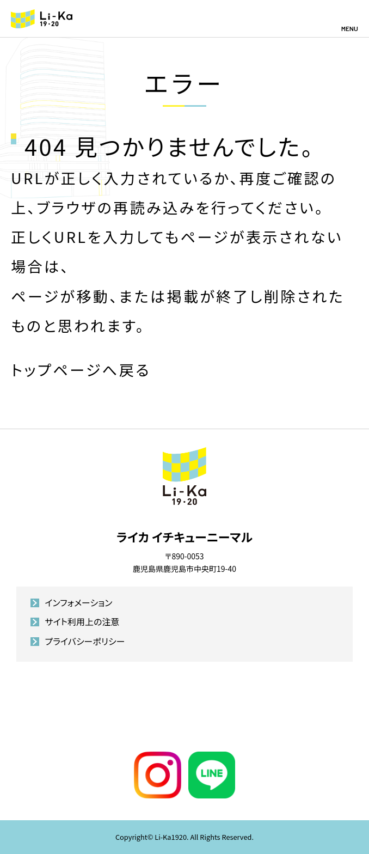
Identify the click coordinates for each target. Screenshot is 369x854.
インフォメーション (78, 602)
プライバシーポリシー (85, 641)
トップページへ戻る (81, 369)
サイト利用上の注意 (82, 621)
